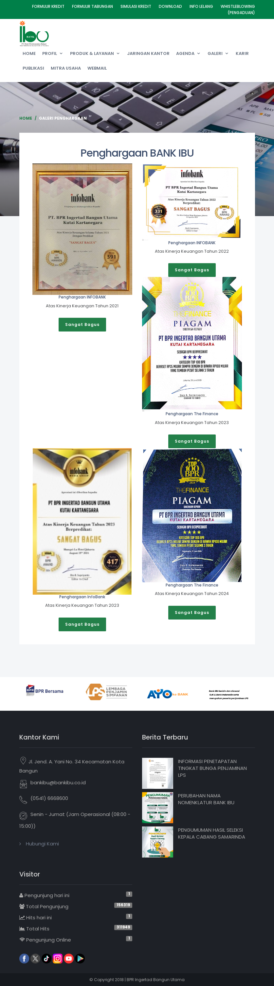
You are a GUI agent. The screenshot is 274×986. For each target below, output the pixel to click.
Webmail (97, 68)
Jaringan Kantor (148, 53)
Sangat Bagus (82, 324)
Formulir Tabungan (92, 6)
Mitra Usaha (66, 68)
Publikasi (33, 68)
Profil (49, 53)
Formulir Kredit (48, 6)
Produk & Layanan (92, 53)
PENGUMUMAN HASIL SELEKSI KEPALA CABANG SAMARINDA (211, 833)
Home (29, 53)
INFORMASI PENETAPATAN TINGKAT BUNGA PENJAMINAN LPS (212, 768)
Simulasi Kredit (135, 6)
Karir (242, 53)
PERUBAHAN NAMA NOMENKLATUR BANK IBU (206, 799)
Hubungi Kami (42, 843)
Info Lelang (201, 6)
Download (170, 6)
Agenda (185, 53)
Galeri (215, 53)
